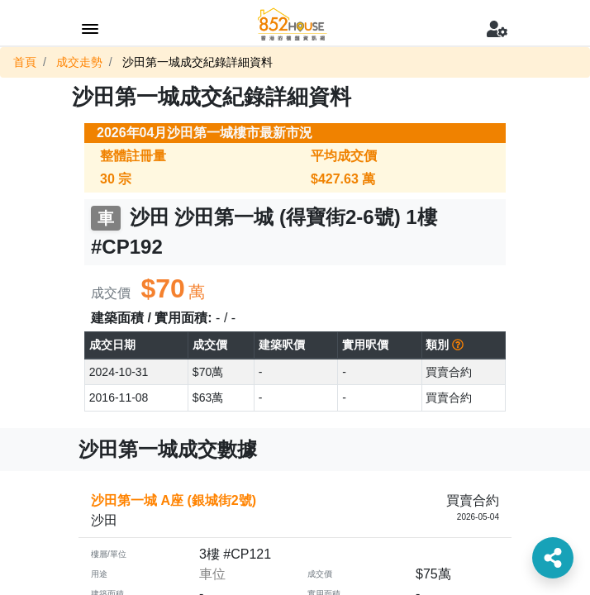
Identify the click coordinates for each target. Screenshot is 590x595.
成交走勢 (79, 62)
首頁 (24, 62)
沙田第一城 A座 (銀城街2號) (173, 500)
